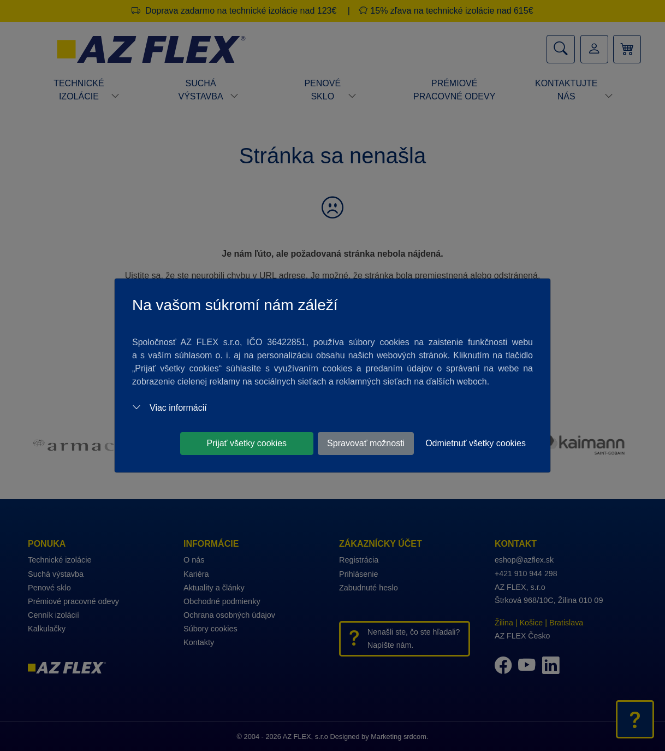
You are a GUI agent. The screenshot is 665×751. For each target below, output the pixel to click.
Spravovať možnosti (366, 443)
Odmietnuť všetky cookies (475, 443)
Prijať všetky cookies (247, 443)
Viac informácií (169, 407)
